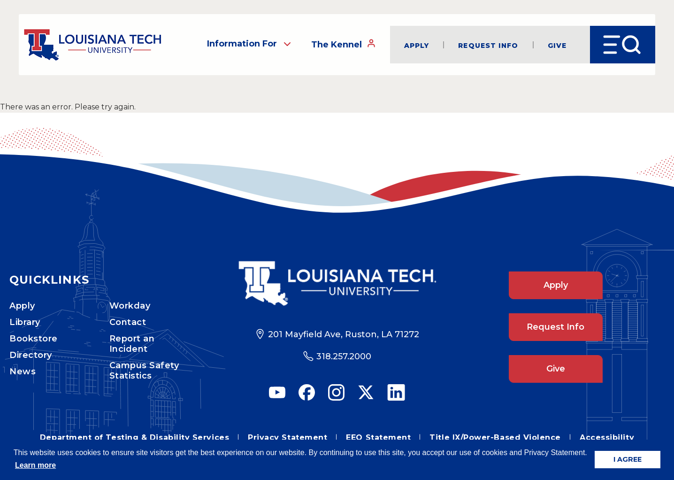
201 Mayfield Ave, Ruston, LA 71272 (343, 334)
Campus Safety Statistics (144, 370)
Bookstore (33, 338)
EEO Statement (378, 437)
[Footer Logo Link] (337, 283)
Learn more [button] (35, 465)
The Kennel (343, 44)
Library (24, 322)
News (22, 371)
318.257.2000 (343, 356)
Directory (30, 355)
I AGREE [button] (627, 459)
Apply (416, 45)
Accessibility (607, 437)
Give (557, 45)
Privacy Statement (287, 437)
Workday (130, 306)
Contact (127, 322)
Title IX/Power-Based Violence (495, 437)
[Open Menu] (622, 44)
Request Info (488, 45)
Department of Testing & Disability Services (134, 437)
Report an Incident (132, 343)
